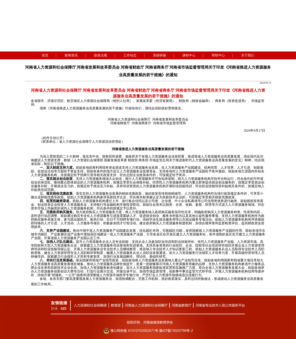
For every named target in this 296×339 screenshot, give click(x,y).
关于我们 (247, 55)
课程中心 (188, 55)
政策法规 (100, 55)
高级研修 (159, 55)
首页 (45, 55)
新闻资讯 (71, 55)
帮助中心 (218, 55)
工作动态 (129, 55)
